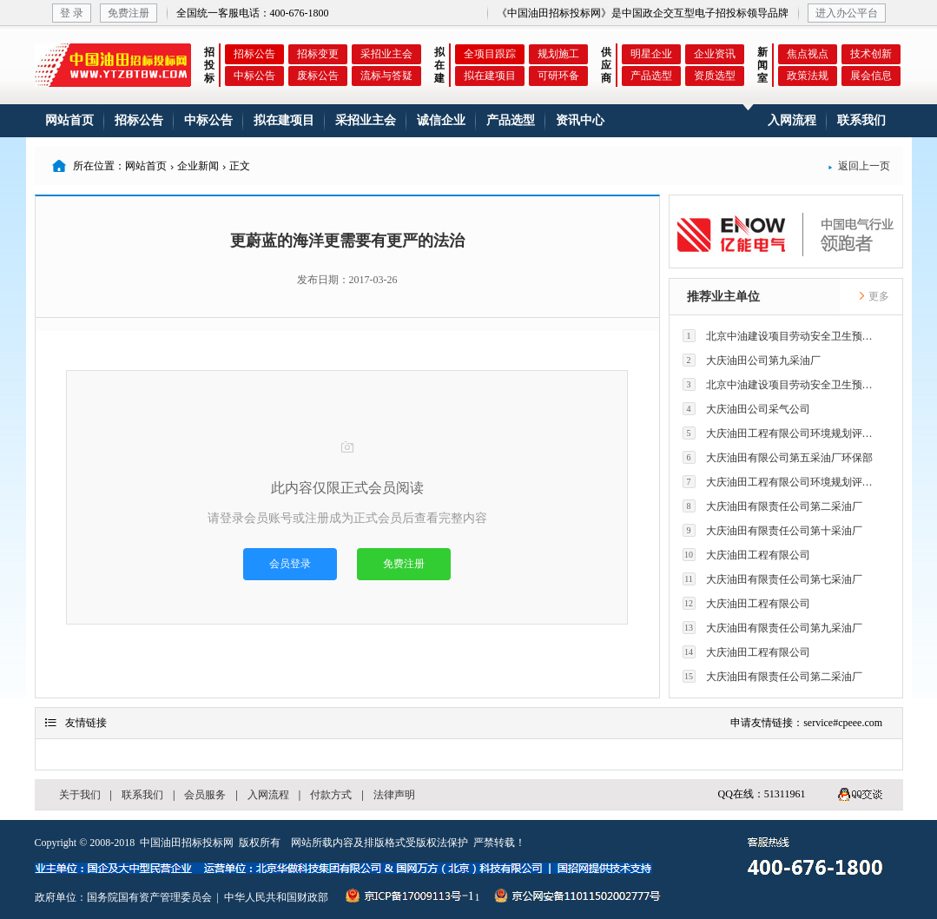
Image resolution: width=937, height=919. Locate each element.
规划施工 (558, 54)
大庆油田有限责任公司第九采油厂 (772, 627)
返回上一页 (859, 166)
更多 (873, 296)
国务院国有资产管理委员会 (149, 897)
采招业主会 (386, 54)
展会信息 (871, 75)
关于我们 (80, 795)
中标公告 (254, 75)
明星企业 (651, 54)
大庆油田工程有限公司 (746, 554)
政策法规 (807, 75)
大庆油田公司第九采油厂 (752, 360)
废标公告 (318, 75)
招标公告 (254, 54)
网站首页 (69, 120)
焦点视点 (807, 54)
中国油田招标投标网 (187, 842)
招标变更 (318, 54)
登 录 (71, 13)
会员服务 (205, 795)
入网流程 (792, 120)
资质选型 (715, 75)
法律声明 (394, 795)
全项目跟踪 (490, 54)
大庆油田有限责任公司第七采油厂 (772, 578)
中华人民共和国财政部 (276, 897)
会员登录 (290, 564)
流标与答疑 (386, 75)
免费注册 (128, 13)
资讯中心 (580, 120)
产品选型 (651, 75)
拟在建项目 (490, 75)
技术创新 (871, 54)
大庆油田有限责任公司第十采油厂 (772, 530)
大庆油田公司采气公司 (746, 408)
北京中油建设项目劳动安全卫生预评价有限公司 (782, 335)
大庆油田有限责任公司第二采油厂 (772, 505)
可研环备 (558, 75)
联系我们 (861, 120)
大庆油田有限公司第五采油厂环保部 (778, 457)
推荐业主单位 (723, 296)
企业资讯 (715, 54)
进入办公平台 (846, 13)
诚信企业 (441, 120)
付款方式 (331, 795)
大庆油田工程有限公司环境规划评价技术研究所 (782, 433)
